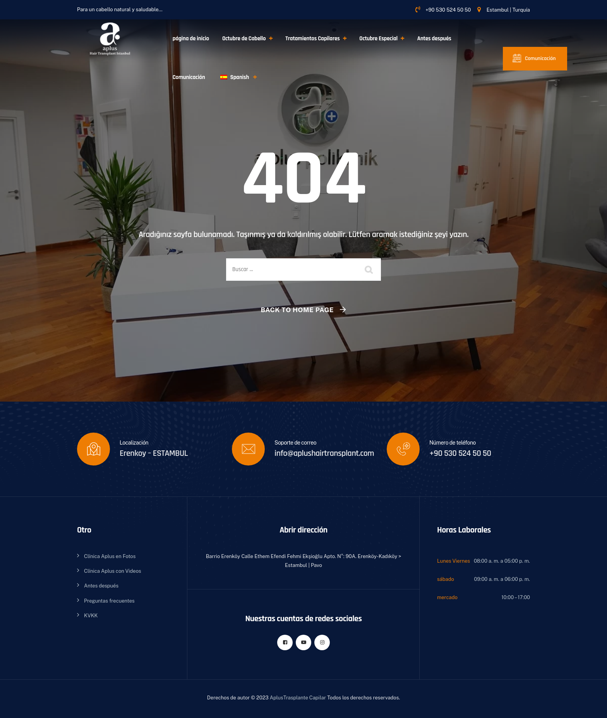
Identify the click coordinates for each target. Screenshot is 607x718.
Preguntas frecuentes (109, 601)
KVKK (91, 615)
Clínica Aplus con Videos (112, 571)
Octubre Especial (378, 38)
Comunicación (189, 77)
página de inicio (191, 38)
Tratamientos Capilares (312, 38)
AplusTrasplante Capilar (298, 698)
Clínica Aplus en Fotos (109, 556)
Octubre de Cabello (244, 38)
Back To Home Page (297, 310)
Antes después (434, 38)
